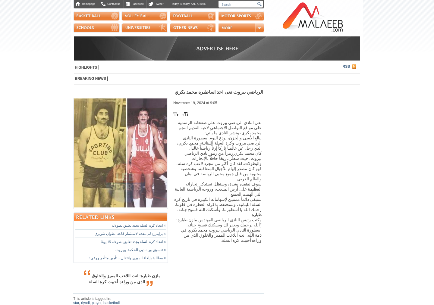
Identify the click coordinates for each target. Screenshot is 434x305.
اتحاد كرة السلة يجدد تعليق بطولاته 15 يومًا (133, 242)
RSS (346, 66)
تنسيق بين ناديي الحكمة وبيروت (140, 250)
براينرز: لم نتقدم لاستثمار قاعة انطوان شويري (130, 234)
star (76, 303)
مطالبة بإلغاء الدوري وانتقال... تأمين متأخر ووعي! (127, 258)
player (96, 303)
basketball (111, 303)
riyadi (85, 303)
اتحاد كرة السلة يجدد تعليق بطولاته (139, 225)
